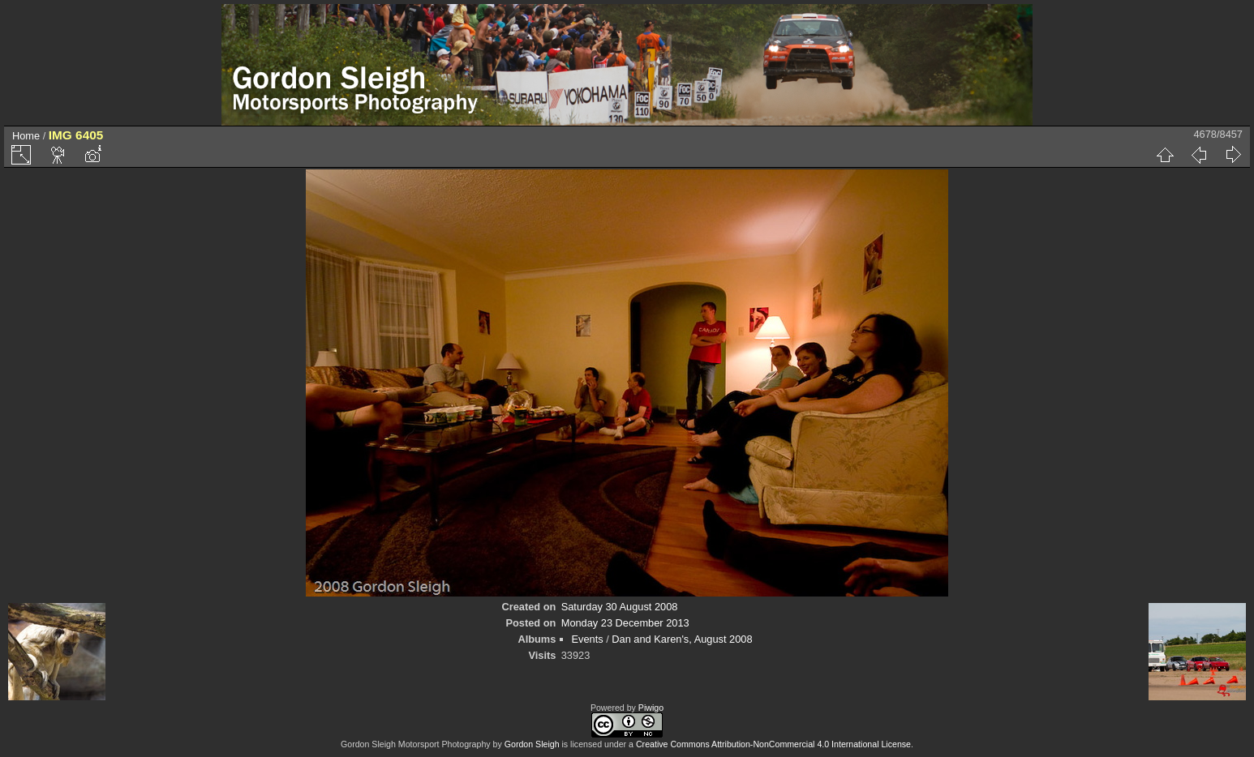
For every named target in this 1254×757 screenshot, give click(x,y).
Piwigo (651, 707)
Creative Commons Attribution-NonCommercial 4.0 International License (773, 744)
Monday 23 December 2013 (625, 623)
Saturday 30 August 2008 (619, 607)
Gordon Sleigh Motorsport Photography (416, 744)
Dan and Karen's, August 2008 (682, 639)
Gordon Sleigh (532, 744)
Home (26, 136)
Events (587, 639)
